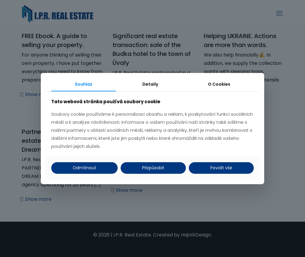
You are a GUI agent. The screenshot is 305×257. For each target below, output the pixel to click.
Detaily (150, 84)
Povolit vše (221, 168)
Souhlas (83, 84)
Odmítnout (84, 168)
